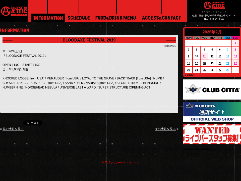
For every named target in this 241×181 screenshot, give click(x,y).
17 (196, 63)
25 (204, 70)
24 (196, 70)
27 (220, 70)
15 (235, 56)
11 (204, 56)
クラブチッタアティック (197, 153)
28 (227, 70)
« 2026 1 (190, 75)
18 (204, 63)
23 (188, 70)
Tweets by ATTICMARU (196, 148)
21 (227, 63)
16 (188, 63)
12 (212, 56)
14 (227, 56)
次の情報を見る (165, 129)
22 (235, 63)
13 (220, 56)
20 (220, 63)
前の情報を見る (13, 129)
